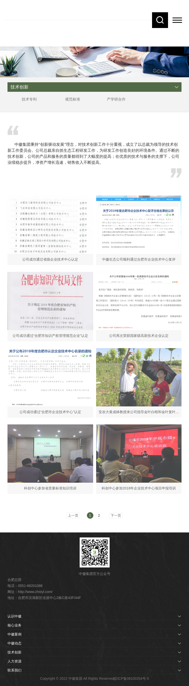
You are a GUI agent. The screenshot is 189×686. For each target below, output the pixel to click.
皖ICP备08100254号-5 (131, 678)
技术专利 (29, 99)
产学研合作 (116, 99)
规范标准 (72, 99)
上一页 (73, 515)
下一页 (116, 515)
